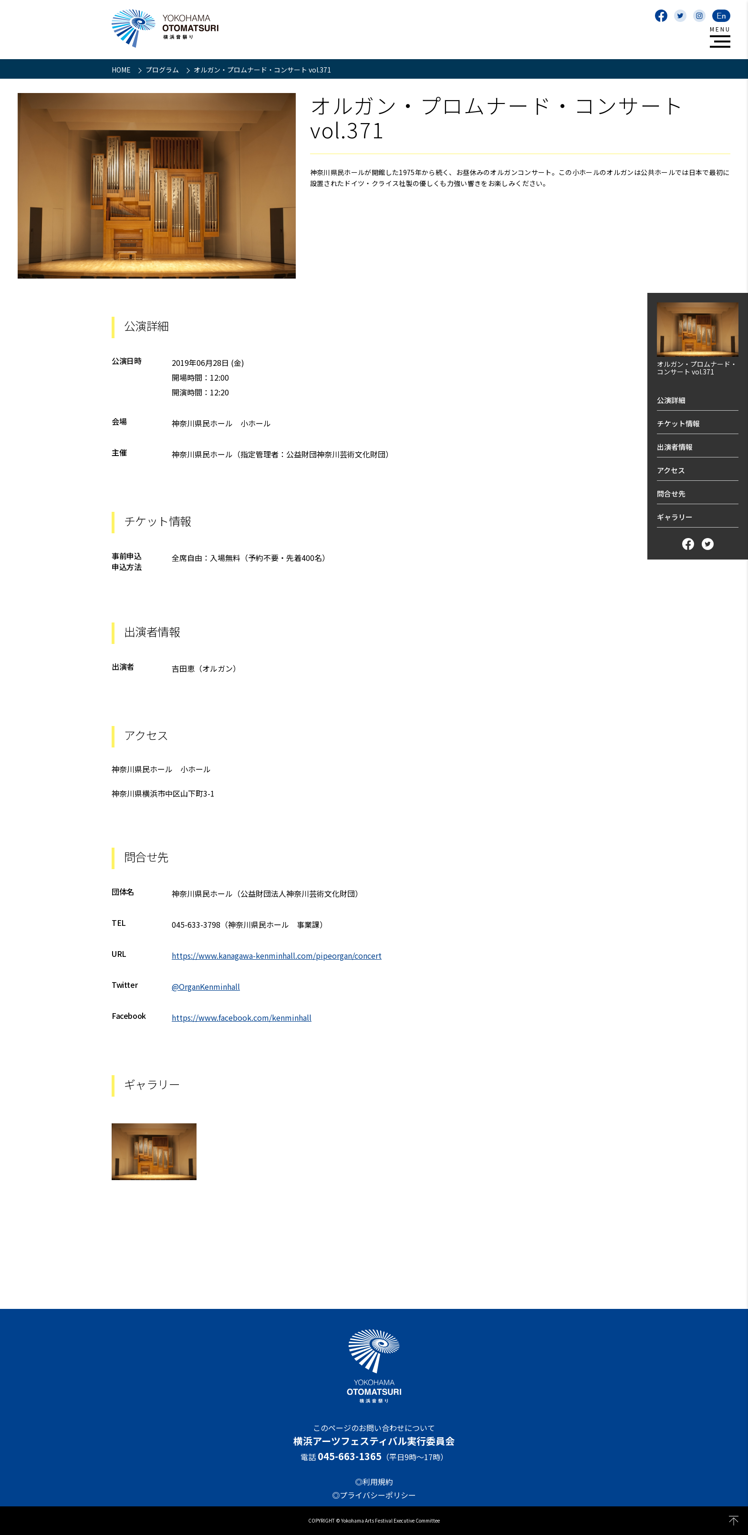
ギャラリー (675, 517)
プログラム (162, 69)
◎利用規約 (374, 1481)
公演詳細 (671, 400)
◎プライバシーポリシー (374, 1495)
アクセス (671, 470)
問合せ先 (671, 493)
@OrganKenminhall (206, 986)
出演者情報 (675, 447)
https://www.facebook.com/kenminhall (242, 1017)
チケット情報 (678, 423)
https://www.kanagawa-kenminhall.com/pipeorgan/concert (277, 955)
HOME (122, 69)
